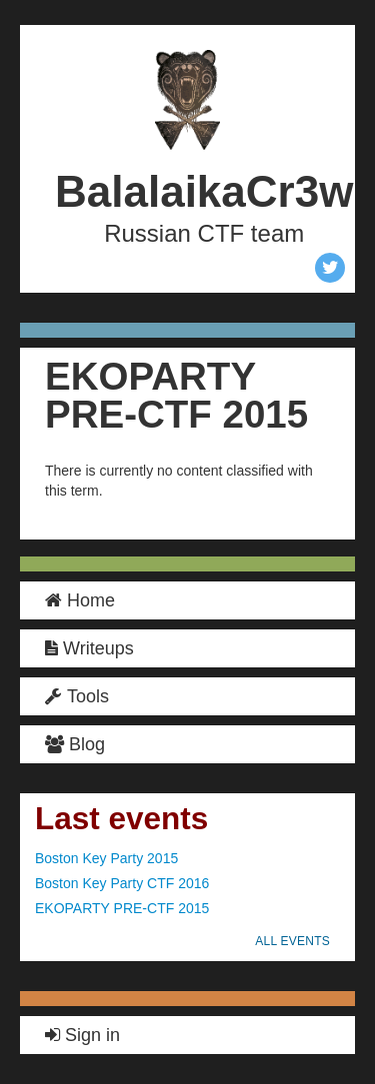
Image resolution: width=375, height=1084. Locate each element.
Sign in (82, 1035)
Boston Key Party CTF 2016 (122, 883)
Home (80, 600)
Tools (77, 696)
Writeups (89, 648)
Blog (75, 744)
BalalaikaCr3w (204, 191)
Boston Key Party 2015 (106, 858)
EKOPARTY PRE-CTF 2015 (122, 908)
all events (292, 941)
